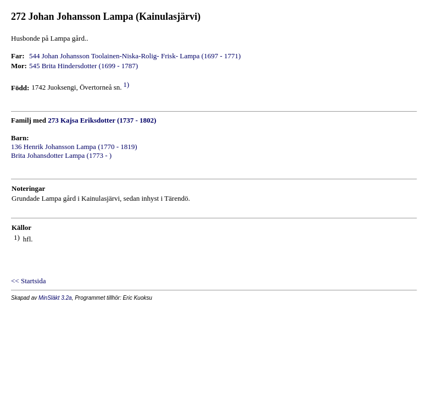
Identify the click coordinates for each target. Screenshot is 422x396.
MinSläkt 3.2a (55, 298)
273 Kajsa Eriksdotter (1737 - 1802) (102, 120)
